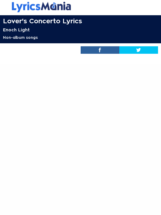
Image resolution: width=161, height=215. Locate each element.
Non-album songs (20, 37)
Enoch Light (16, 30)
